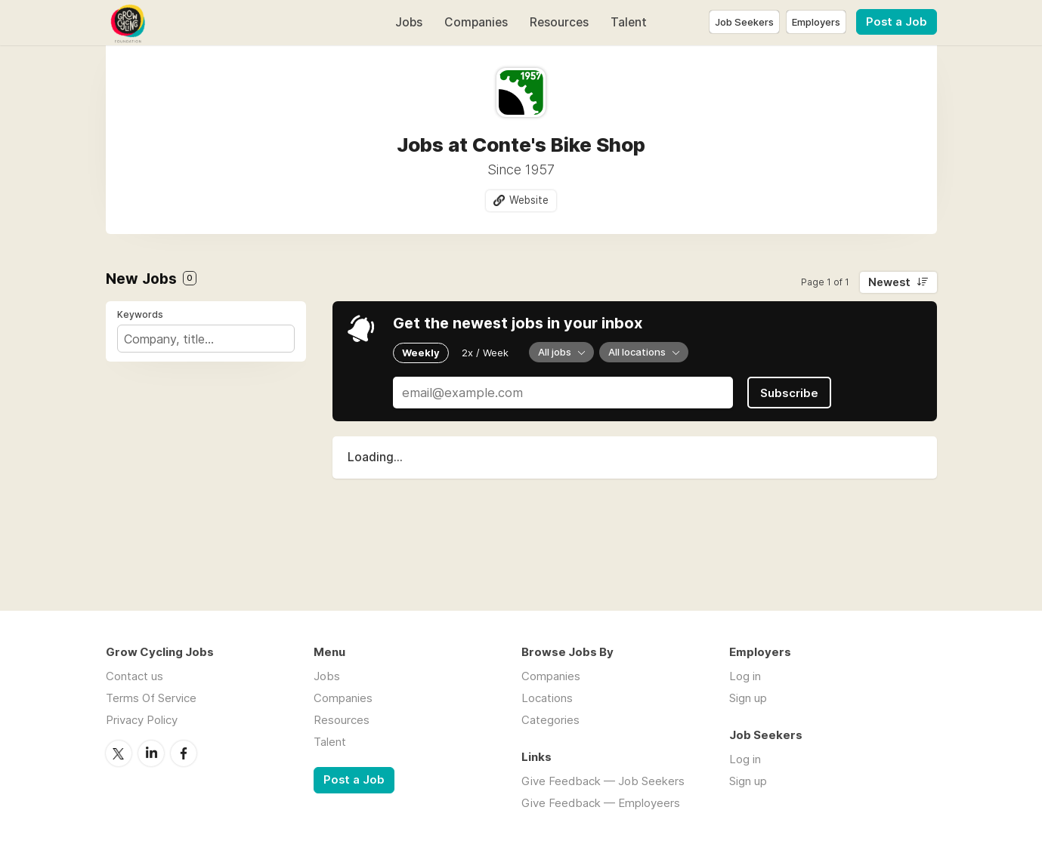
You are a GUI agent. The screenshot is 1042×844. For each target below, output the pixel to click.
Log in (745, 676)
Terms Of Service (151, 698)
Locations (547, 698)
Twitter (118, 753)
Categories (550, 720)
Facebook (183, 753)
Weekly (421, 353)
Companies (476, 22)
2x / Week (485, 353)
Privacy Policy (142, 720)
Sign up (748, 698)
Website (529, 200)
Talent (629, 22)
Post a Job (896, 22)
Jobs (408, 22)
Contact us (134, 676)
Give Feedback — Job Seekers (603, 781)
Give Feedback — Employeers (600, 803)
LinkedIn (151, 753)
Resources (559, 22)
